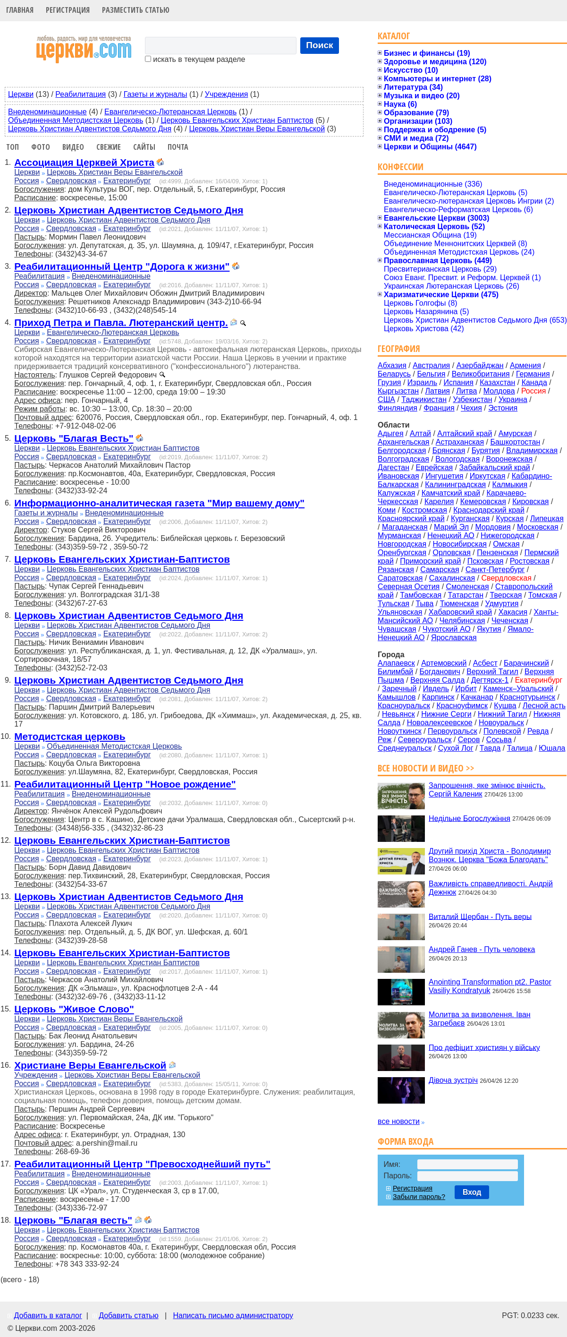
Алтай (420, 433)
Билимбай (395, 672)
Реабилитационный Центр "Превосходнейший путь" (142, 1163)
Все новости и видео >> (426, 768)
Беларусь (394, 374)
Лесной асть (544, 706)
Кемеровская (483, 501)
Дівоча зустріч (453, 1080)
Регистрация (68, 10)
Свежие (108, 147)
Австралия (431, 365)
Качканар (477, 697)
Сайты (144, 147)
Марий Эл (451, 527)
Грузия (389, 382)
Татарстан (465, 595)
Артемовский (443, 663)
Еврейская (434, 467)
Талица (520, 748)
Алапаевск (396, 663)
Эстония (502, 408)
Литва (466, 391)
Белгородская (402, 450)
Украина (513, 399)
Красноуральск (404, 706)
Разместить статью (135, 10)
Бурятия (486, 450)
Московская (538, 527)
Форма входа (405, 1141)
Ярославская (454, 638)
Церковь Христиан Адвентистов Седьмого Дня (89, 129)
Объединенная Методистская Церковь (75, 120)
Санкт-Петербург (495, 570)
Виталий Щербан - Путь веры (480, 916)
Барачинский (526, 663)
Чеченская (509, 621)
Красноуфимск (462, 706)
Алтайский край (464, 433)
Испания (458, 382)
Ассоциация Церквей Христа (84, 162)
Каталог (394, 35)
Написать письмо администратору (233, 1315)
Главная (20, 10)
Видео (73, 147)
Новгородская (402, 544)
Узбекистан (472, 399)
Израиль (422, 382)
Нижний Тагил (502, 714)
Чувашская (397, 629)
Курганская (470, 518)
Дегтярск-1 (490, 680)
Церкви (21, 94)
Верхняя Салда (437, 680)
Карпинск (438, 697)
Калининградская (455, 484)
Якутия (489, 629)
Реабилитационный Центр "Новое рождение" (125, 784)
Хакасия (513, 612)
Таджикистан (424, 399)
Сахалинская (452, 578)
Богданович (440, 672)
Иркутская (488, 476)
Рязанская (396, 570)
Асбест (485, 663)
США (386, 399)
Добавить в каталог (48, 1315)
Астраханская (460, 442)
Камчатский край (451, 493)
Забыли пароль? (419, 1196)
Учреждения (226, 94)
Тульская (393, 604)
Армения (525, 365)
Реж (384, 740)
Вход (472, 1192)
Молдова (499, 391)
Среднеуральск (405, 748)
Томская (542, 595)
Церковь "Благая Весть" (73, 438)
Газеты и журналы (155, 94)
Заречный (399, 689)
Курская (510, 518)
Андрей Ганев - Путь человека (482, 949)
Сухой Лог (456, 748)
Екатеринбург (127, 181)
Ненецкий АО (450, 535)
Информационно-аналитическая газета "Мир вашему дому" (159, 502)
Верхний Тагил (492, 672)
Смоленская (467, 587)
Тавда (490, 748)
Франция (439, 408)
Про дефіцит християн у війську (484, 1047)
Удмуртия (502, 604)
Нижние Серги (446, 714)
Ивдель (436, 689)
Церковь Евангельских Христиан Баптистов (237, 120)
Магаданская (405, 527)
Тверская (506, 595)
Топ (12, 147)
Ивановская (398, 476)
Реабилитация (80, 94)
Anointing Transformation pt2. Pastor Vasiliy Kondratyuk (490, 986)
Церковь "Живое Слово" (74, 1008)
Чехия (471, 408)
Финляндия (397, 408)
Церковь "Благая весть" (73, 1220)
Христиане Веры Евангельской (90, 1065)
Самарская (439, 570)
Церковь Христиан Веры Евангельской (257, 129)
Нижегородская (507, 535)
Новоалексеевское (440, 723)
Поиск (319, 45)
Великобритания (481, 374)
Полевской (502, 731)
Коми (387, 510)
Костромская (424, 510)
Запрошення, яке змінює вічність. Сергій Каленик (487, 789)
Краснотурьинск (527, 697)
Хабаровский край (460, 612)
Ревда (538, 731)
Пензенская (497, 553)
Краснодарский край (489, 510)
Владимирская (532, 450)
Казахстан (497, 382)
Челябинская (462, 621)
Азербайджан (480, 365)
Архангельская (403, 442)
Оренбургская (402, 553)
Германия (533, 374)
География (399, 348)
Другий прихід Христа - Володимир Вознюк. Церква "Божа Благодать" (490, 855)
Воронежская (509, 459)
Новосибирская (459, 544)
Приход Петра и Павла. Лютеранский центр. (121, 322)
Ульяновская (400, 612)
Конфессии (400, 166)
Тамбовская (420, 595)
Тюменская (459, 604)
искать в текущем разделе (195, 59)
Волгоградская (403, 459)
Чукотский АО (447, 629)
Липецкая (547, 518)
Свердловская (71, 181)
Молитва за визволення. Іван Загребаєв (480, 1019)
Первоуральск (452, 731)
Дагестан (393, 467)
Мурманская (399, 535)
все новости (399, 1121)
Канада (534, 382)
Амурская (515, 433)
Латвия (437, 391)
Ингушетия (444, 476)
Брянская (448, 450)
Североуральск (425, 740)
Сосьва (499, 740)
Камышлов (396, 697)
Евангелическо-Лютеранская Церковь (170, 112)
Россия (26, 181)
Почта (178, 147)
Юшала (552, 748)
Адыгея (391, 433)
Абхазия (392, 365)
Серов (469, 740)
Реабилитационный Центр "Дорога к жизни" (121, 266)
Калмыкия (510, 484)
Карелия (439, 501)
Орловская (451, 553)
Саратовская (400, 578)
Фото (40, 147)
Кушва (505, 706)
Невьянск (398, 714)
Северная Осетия (409, 587)
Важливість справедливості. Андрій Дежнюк (491, 888)
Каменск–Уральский (518, 689)
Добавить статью (129, 1315)
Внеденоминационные (47, 112)
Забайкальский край (494, 467)
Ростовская (530, 561)
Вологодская (457, 459)
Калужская (396, 493)
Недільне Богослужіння (469, 818)
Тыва (425, 604)
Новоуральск (501, 723)
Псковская (485, 561)
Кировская (530, 501)
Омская (506, 544)
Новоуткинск (400, 731)
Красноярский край (411, 518)
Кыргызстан (398, 391)
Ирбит (466, 689)
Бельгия (431, 374)
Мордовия (492, 527)
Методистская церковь (69, 736)
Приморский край (430, 561)
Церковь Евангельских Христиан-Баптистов (122, 559)
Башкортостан (515, 442)
